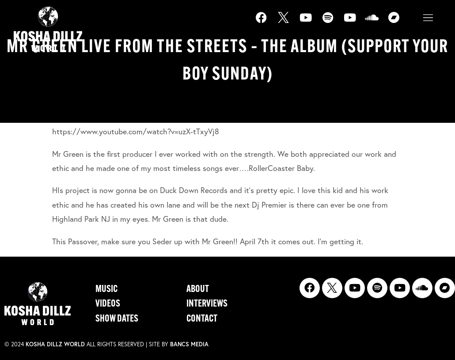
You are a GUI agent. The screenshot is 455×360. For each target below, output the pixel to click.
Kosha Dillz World (55, 344)
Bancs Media (189, 344)
